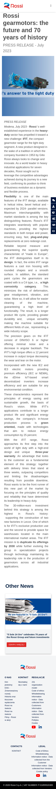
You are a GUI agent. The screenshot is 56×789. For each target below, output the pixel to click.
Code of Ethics (42, 751)
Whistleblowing (38, 694)
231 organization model (37, 685)
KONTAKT (16, 751)
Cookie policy (42, 771)
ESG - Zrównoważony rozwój (11, 691)
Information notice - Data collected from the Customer (42, 760)
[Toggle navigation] (51, 6)
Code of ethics (38, 691)
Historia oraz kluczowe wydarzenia (10, 699)
